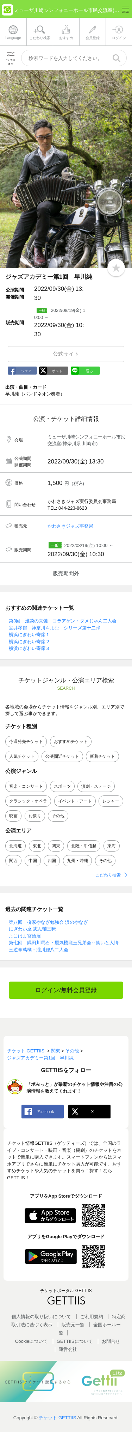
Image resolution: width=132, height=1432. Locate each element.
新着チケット (102, 756)
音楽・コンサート (26, 786)
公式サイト (66, 354)
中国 (33, 860)
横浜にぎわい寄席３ (29, 648)
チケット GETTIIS (57, 1417)
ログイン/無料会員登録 (66, 990)
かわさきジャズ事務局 (70, 526)
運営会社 (68, 1349)
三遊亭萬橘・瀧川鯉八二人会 (38, 949)
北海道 (15, 845)
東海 (111, 845)
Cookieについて (31, 1341)
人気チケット (21, 756)
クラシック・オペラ (28, 801)
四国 (52, 860)
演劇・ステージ (96, 786)
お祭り (35, 815)
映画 (13, 815)
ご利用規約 (91, 1316)
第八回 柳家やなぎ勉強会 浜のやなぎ (48, 922)
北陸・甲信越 (83, 845)
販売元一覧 (73, 1324)
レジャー (110, 801)
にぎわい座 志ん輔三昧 (32, 929)
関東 (56, 845)
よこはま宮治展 (25, 936)
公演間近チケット (62, 756)
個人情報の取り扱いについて (41, 1316)
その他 (58, 815)
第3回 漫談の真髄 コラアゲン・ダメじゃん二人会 (63, 620)
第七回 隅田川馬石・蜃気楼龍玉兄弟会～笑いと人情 (64, 942)
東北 (37, 845)
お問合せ (111, 1341)
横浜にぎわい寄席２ (29, 641)
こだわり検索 (108, 875)
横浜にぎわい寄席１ (29, 634)
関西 (13, 860)
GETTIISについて (75, 1341)
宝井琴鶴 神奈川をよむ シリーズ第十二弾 (54, 628)
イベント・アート (75, 801)
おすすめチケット (71, 741)
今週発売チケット (26, 741)
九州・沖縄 (77, 860)
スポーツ (62, 786)
